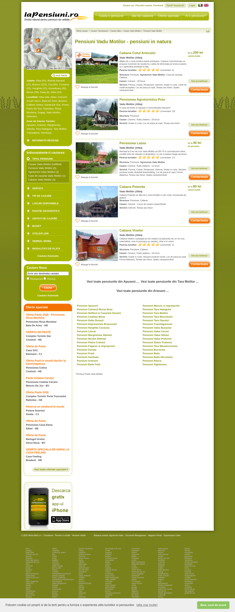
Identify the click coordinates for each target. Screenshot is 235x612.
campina (188, 587)
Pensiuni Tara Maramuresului (160, 346)
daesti (134, 589)
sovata (28, 550)
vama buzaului (138, 577)
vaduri (160, 556)
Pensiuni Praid (85, 353)
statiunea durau (138, 564)
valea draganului (59, 583)
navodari (135, 597)
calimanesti (163, 549)
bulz (160, 581)
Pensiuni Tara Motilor (155, 313)
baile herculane (32, 560)
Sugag (41, 112)
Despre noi (128, 5)
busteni (55, 585)
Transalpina (32, 132)
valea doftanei (85, 576)
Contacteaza (199, 89)
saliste (81, 562)
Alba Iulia (44, 97)
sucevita (82, 597)
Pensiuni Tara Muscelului (158, 316)
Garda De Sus (52, 104)
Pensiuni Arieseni (87, 360)
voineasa (109, 574)
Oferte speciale (168, 16)
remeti (55, 587)
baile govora (163, 570)
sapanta (82, 552)
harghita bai (163, 574)
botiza (54, 570)
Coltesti (30, 104)
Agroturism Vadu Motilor (41, 171)
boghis (161, 579)
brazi (81, 574)
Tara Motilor (60, 128)
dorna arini (56, 568)
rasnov (29, 556)
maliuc (161, 568)
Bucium (63, 100)
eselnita (55, 550)
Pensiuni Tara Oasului (156, 320)
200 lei (195, 54)
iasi (53, 554)
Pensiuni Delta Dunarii (90, 320)
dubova (82, 556)
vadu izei (29, 583)
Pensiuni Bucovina (154, 349)
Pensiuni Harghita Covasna (93, 327)
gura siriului (110, 587)
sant (80, 591)
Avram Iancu (33, 100)
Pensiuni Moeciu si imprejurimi (161, 305)
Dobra (39, 104)
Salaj (43, 92)
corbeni (55, 572)
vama (28, 572)
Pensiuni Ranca (152, 360)
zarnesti (29, 566)
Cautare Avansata (48, 255)
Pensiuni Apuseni (87, 305)
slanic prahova (32, 581)
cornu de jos (190, 589)
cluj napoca (57, 581)
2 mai (107, 550)
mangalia (188, 564)
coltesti (135, 568)
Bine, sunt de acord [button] (213, 605)
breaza (29, 597)
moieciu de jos (32, 554)
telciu (187, 568)
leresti (81, 589)
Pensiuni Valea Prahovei (157, 338)
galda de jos (190, 593)
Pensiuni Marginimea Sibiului (94, 335)
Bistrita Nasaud (56, 80)
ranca (28, 587)
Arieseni (62, 97)
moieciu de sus (32, 577)
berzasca (162, 591)
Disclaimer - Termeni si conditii (57, 535)
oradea (108, 568)
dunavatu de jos (138, 572)
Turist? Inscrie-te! (175, 5)
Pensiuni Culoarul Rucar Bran (94, 309)
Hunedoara (54, 88)
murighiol (83, 572)
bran (28, 549)
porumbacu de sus (113, 549)
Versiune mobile (78, 535)
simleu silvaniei (191, 562)
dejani (107, 562)
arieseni (29, 558)
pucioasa (188, 556)
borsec (108, 556)
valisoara (188, 560)
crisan (28, 585)
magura (108, 552)
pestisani (135, 576)
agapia (55, 560)
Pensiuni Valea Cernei (156, 331)
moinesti (108, 581)
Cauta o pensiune (111, 16)
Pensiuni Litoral (86, 331)
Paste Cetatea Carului (40, 378)
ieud (80, 595)
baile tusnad (57, 566)
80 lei (194, 188)
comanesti (109, 560)
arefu (107, 597)
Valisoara (31, 116)
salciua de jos (111, 570)
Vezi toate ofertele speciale (51, 469)
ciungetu (135, 558)
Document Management (135, 535)
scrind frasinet (191, 579)
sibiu (28, 579)
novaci (108, 572)
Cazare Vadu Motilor (39, 164)
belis (28, 564)
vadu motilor (110, 579)
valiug (160, 572)
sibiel (54, 549)
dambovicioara (85, 583)
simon (134, 552)
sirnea (160, 597)
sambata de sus (32, 562)
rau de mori (84, 570)
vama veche (137, 583)
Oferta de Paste (36, 346)
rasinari (108, 554)
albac (28, 589)
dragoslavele (190, 576)
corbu (134, 560)
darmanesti (163, 583)
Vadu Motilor (53, 112)
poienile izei (84, 568)
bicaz (107, 566)
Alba (38, 80)
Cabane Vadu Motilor (40, 179)
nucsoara (136, 549)
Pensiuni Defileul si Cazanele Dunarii (99, 313)
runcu (81, 585)
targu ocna (109, 576)
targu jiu (161, 564)
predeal (29, 570)
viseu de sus (190, 566)
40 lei (194, 144)
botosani (82, 593)
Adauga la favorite (86, 87)
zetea (134, 579)
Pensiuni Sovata (86, 349)
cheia (54, 556)
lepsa (81, 560)
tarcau (108, 591)
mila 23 (82, 566)
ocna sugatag (137, 574)
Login (192, 5)
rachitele (108, 595)
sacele (187, 554)
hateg (81, 550)
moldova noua (111, 558)
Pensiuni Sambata (88, 357)
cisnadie (161, 587)
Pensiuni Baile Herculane (158, 357)
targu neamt (110, 585)
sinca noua (136, 570)
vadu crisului (163, 576)
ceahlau (161, 577)
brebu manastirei (165, 585)
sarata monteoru (86, 549)
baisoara (135, 554)
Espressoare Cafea (172, 535)
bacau (160, 552)
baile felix (30, 552)
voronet (55, 562)
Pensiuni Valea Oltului (156, 335)
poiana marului (58, 576)
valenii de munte (165, 589)
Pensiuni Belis (151, 353)
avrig (54, 558)
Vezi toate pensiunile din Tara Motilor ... (169, 281)
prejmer (161, 566)
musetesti (189, 583)
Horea (65, 104)
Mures (29, 92)
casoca (108, 564)
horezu (82, 581)
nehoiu (187, 550)
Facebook (158, 5)
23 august (136, 581)
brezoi (187, 549)
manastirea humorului (61, 574)
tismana (135, 595)
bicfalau (161, 560)
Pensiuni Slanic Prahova (157, 342)
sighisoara (30, 576)
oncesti (188, 570)
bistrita (81, 587)
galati (134, 556)
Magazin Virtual (155, 535)
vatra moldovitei (112, 577)
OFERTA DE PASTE (38, 332)
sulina (81, 579)
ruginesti (161, 595)
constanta (189, 552)
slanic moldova (58, 577)
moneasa (109, 589)
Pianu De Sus (34, 108)
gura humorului (32, 574)
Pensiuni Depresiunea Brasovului (97, 324)
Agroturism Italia (116, 535)
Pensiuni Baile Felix (88, 364)
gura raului (30, 595)
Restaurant (35, 278)
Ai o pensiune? (195, 16)
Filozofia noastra (143, 5)
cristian (188, 577)
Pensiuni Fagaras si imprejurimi (96, 346)
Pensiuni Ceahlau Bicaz (91, 316)
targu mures (84, 558)
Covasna (64, 84)
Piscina (49, 278)
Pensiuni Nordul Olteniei (91, 338)
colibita (82, 577)
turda (134, 585)
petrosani (30, 593)
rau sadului (189, 591)
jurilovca (135, 593)
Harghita (37, 88)
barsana (161, 550)
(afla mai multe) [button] (147, 605)
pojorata (135, 550)
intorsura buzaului (112, 593)
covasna (55, 564)
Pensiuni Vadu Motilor (40, 168)
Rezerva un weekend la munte (45, 406)
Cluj (50, 84)
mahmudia (56, 589)
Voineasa (46, 132)
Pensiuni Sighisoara (155, 364)
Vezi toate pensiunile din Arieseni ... (143, 290)
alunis (187, 585)
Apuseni (31, 125)
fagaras (135, 591)
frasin (54, 597)
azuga (134, 587)
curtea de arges (59, 552)
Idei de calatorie (142, 16)
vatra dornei (163, 554)
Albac (53, 97)
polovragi (83, 564)
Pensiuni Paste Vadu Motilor (89, 374)
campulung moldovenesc (63, 579)
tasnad (55, 595)
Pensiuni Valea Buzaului (157, 327)
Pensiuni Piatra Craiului (91, 342)
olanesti (188, 572)
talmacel (188, 558)
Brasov (36, 84)
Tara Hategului (44, 128)
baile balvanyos (138, 562)
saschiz (108, 583)
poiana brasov (85, 554)
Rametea (48, 108)
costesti (161, 562)
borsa (54, 593)
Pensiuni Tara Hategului (157, 309)
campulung (30, 591)
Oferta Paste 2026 (37, 392)
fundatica (188, 581)
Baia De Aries (49, 100)
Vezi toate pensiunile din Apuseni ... (113, 281)
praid (28, 568)
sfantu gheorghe (165, 593)
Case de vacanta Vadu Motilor (45, 175)
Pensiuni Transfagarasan (157, 324)
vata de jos (189, 574)
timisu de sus (163, 558)
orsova (55, 591)
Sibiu (53, 92)
